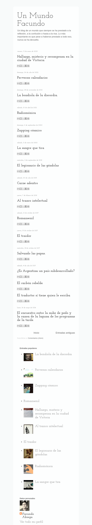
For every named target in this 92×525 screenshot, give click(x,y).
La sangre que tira (30, 148)
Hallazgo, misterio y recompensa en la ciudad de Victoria (52, 413)
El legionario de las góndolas (38, 165)
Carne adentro (27, 183)
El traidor (24, 236)
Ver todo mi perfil (31, 521)
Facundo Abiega (28, 515)
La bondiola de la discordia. (37, 95)
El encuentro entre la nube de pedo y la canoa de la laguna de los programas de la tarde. (46, 316)
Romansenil (25, 218)
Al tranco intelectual (32, 201)
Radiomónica (26, 113)
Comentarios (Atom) (35, 338)
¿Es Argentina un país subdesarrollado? (46, 271)
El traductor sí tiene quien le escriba (43, 295)
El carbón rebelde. (30, 283)
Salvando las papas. (31, 253)
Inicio (36, 333)
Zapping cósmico (29, 130)
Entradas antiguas (65, 333)
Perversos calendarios (32, 78)
